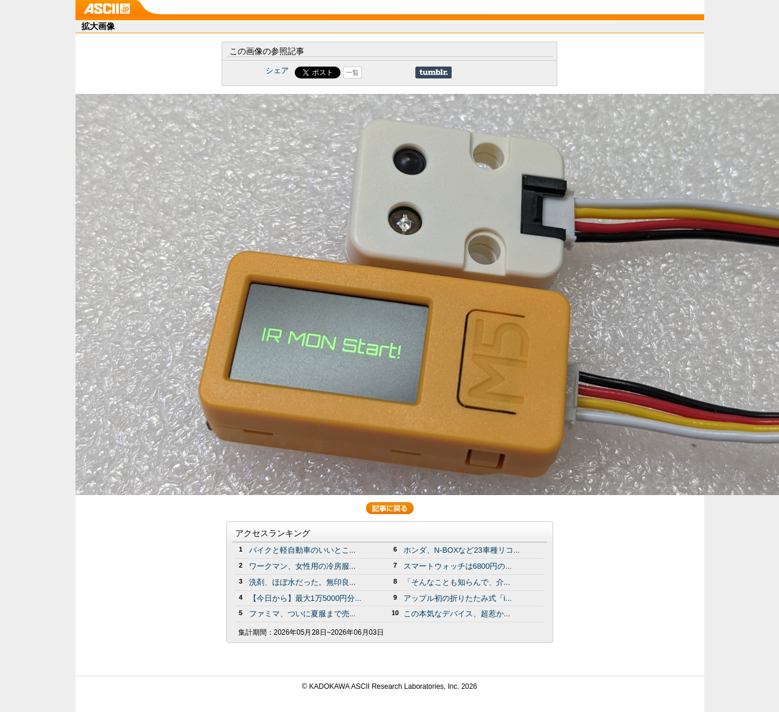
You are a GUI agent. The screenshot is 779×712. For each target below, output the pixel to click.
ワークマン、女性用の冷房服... (302, 566)
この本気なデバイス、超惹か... (456, 613)
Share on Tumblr (433, 72)
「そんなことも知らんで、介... (456, 582)
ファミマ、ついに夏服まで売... (302, 613)
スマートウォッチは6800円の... (457, 566)
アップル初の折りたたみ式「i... (457, 598)
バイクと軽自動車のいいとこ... (302, 550)
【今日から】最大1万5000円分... (305, 598)
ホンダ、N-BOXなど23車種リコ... (461, 550)
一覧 (352, 72)
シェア (277, 70)
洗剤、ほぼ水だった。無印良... (302, 582)
